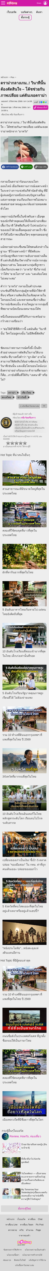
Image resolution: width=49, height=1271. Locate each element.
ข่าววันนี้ (22, 397)
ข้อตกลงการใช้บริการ (13, 1249)
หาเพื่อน (31, 1219)
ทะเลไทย (6, 397)
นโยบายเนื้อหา (13, 1254)
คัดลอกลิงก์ (40, 107)
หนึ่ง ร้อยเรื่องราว (17, 114)
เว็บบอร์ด (11, 11)
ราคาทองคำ (24, 1235)
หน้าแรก (4, 77)
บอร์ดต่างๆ (26, 11)
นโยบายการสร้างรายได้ (32, 1254)
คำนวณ (29, 1230)
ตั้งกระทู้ (25, 17)
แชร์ (40, 102)
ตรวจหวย (12, 1230)
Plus (12, 77)
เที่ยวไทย (26, 392)
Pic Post (40, 1224)
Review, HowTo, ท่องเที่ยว (21, 1136)
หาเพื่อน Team (26, 1224)
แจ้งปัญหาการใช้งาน (37, 1260)
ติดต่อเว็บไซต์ (20, 1260)
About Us (7, 1260)
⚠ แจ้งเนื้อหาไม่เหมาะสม (29, 406)
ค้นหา (39, 11)
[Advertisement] (24, 48)
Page (38, 1230)
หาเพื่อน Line (11, 1224)
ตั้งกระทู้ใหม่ (24, 1208)
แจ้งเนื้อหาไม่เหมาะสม (24, 1265)
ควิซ (21, 1230)
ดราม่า (11, 392)
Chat (40, 1219)
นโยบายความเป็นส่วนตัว (35, 1249)
